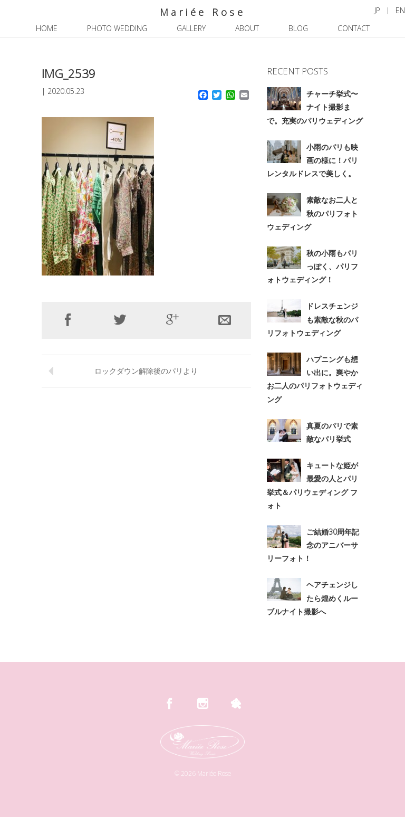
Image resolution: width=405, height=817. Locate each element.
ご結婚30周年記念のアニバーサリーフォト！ (313, 545)
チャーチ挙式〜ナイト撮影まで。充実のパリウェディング (315, 107)
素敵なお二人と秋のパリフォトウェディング (312, 213)
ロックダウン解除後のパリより (146, 371)
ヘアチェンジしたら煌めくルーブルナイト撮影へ (312, 598)
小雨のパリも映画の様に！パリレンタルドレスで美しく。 (312, 160)
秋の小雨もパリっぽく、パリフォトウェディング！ (312, 266)
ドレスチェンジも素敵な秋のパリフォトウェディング (312, 319)
